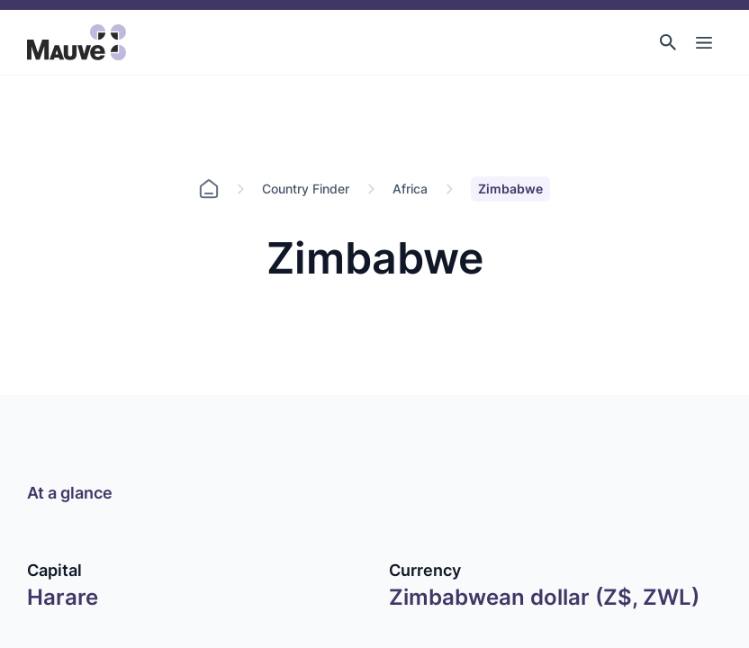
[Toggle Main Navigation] (704, 42)
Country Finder (305, 188)
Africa (410, 188)
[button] (668, 42)
